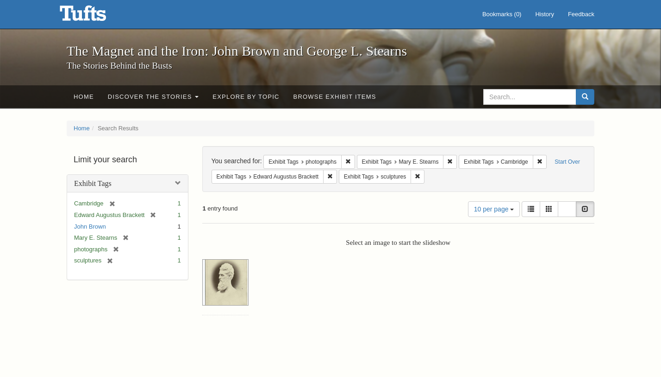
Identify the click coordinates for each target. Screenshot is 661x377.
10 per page (494, 209)
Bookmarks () (502, 14)
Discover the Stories (153, 96)
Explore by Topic (245, 96)
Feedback (581, 14)
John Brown (90, 226)
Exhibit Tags (93, 183)
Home (84, 96)
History (544, 14)
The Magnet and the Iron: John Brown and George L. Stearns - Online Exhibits (94, 16)
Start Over (567, 162)
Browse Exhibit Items (334, 96)
